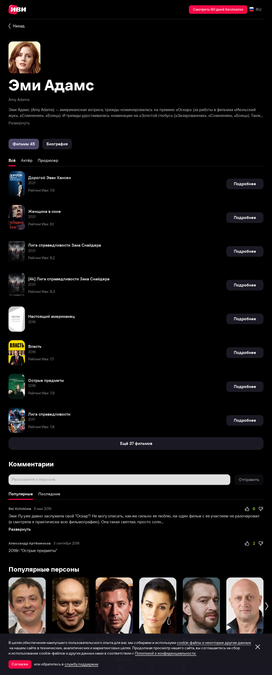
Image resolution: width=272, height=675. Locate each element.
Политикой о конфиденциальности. (165, 653)
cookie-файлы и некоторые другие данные (214, 642)
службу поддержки (81, 664)
